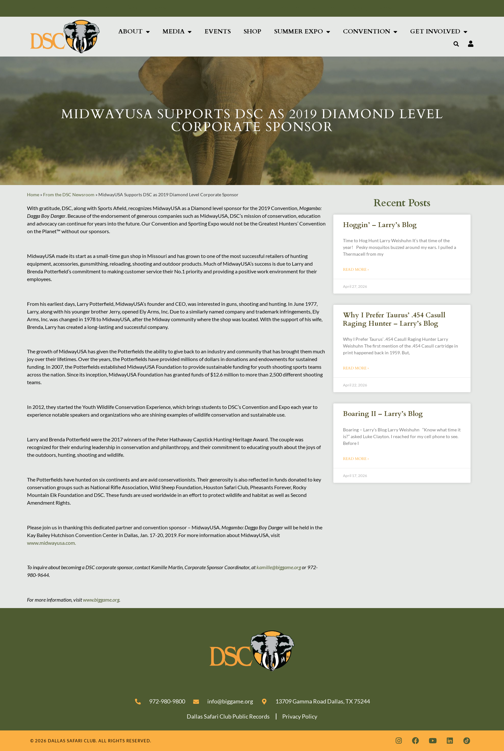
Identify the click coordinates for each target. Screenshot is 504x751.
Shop (252, 31)
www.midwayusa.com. (52, 543)
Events (217, 31)
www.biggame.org (101, 599)
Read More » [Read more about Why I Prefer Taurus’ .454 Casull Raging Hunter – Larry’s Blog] (356, 368)
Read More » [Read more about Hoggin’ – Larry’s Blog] (356, 269)
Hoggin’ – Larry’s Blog (380, 225)
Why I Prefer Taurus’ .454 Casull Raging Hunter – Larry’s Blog (394, 319)
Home (33, 194)
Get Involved (438, 31)
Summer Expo (302, 31)
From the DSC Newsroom (68, 194)
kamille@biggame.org (278, 567)
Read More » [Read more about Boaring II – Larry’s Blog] (356, 458)
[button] (456, 44)
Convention (370, 31)
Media (177, 31)
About (134, 31)
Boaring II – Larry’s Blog (383, 414)
